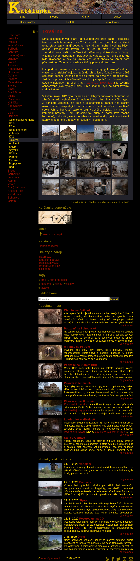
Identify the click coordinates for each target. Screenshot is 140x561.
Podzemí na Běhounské (80, 328)
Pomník (13, 156)
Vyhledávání (112, 22)
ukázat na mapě (50, 234)
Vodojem (85, 464)
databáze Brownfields (100, 82)
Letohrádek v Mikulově (79, 419)
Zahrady (14, 133)
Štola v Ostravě (74, 437)
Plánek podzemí (48, 246)
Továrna (14, 140)
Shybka (13, 150)
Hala (12, 123)
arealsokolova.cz (48, 262)
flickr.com (44, 268)
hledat (114, 299)
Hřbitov (13, 153)
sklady (58, 283)
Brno (22, 16)
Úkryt (81, 536)
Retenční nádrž (18, 129)
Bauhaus (85, 482)
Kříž (11, 136)
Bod (11, 166)
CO (77, 527)
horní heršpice (58, 279)
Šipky (83, 500)
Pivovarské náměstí (76, 404)
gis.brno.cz (44, 256)
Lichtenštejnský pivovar (78, 410)
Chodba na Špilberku (78, 310)
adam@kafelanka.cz (53, 558)
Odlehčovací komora (21, 119)
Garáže (13, 160)
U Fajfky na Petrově (77, 346)
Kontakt (70, 22)
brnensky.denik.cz (49, 265)
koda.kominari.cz (48, 259)
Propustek (15, 163)
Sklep (12, 146)
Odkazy (117, 16)
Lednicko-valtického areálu (111, 431)
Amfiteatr (14, 143)
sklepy (70, 283)
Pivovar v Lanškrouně (79, 401)
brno (43, 279)
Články (85, 16)
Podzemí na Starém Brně (81, 364)
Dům (12, 126)
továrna (45, 287)
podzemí (46, 283)
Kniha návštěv (27, 22)
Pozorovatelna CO (91, 518)
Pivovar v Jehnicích (77, 383)
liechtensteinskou (74, 431)
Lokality (54, 16)
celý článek (126, 325)
